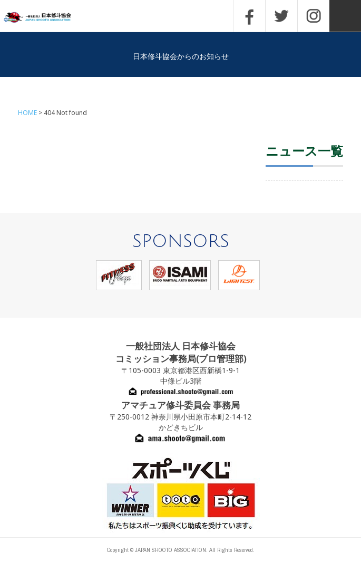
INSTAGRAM (313, 16)
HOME (27, 112)
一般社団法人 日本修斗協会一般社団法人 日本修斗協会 (45, 17)
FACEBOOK (249, 16)
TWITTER (281, 16)
